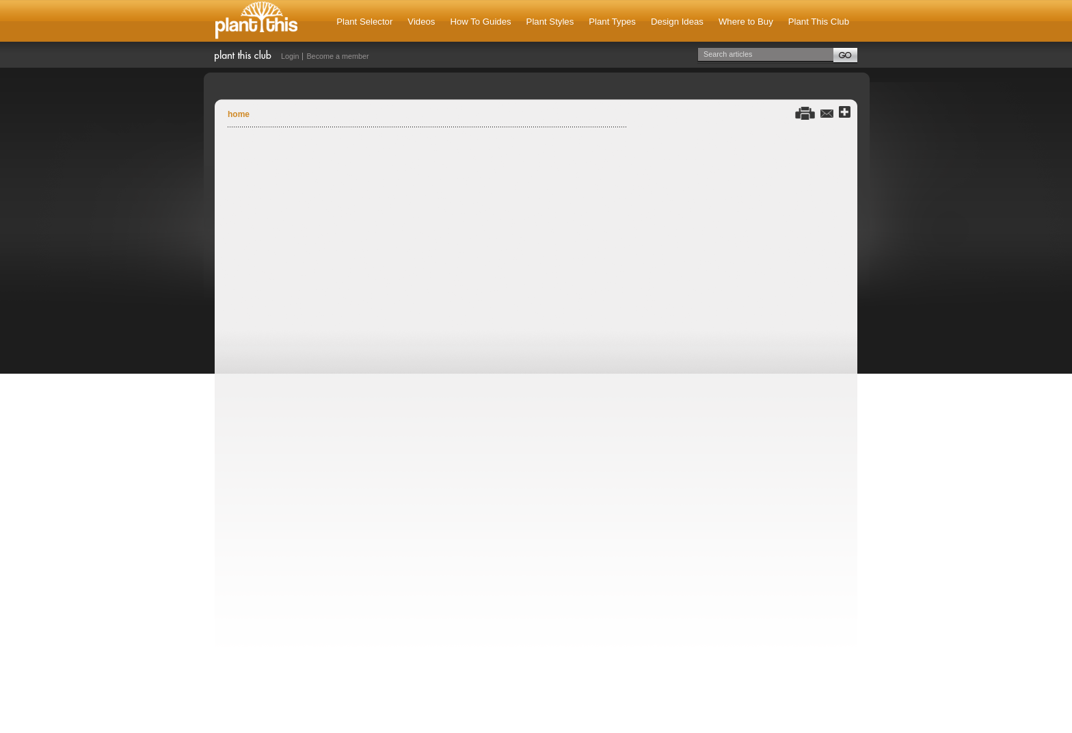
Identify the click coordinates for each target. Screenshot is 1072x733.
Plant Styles (550, 21)
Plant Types (612, 21)
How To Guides (480, 21)
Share (844, 112)
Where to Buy (746, 21)
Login (290, 56)
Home (239, 114)
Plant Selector (364, 21)
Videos (421, 21)
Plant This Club (818, 21)
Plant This (256, 21)
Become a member (337, 56)
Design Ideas (677, 21)
